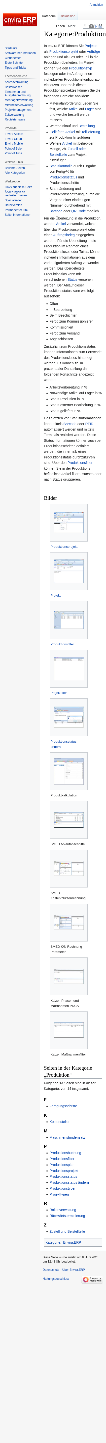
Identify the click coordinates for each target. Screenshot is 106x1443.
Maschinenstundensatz (67, 1137)
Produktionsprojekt (63, 52)
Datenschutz (51, 1270)
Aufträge (93, 52)
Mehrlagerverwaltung (19, 100)
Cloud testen (13, 58)
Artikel (73, 109)
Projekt (55, 595)
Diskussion (67, 16)
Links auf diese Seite (18, 187)
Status (72, 279)
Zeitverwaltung (14, 114)
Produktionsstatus (63, 177)
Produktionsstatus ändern (69, 1182)
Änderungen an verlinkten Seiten (16, 193)
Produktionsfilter (80, 463)
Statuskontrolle (60, 166)
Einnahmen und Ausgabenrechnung (18, 93)
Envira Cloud (13, 139)
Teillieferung (90, 132)
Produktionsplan (61, 1165)
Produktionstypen (62, 1188)
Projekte (91, 46)
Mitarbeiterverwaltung (19, 105)
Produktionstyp (80, 68)
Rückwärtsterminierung (67, 1216)
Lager (89, 109)
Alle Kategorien (15, 172)
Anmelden (96, 4)
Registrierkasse (15, 119)
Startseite (11, 48)
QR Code (78, 211)
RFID (89, 424)
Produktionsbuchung (65, 1153)
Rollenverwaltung (62, 1210)
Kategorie (52, 1242)
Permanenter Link (16, 210)
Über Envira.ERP (73, 1270)
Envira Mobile (14, 143)
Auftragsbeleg (63, 235)
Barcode (55, 211)
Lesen (56, 26)
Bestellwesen (13, 87)
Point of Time (13, 153)
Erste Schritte (14, 62)
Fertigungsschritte (63, 1106)
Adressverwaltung (16, 82)
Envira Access (14, 134)
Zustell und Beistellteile (67, 1231)
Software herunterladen (20, 53)
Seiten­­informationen (18, 215)
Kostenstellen (59, 1122)
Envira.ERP (72, 1242)
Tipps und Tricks (15, 67)
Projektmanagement (18, 109)
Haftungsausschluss (56, 1278)
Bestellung (86, 126)
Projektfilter (58, 693)
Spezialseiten (13, 200)
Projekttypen (59, 1194)
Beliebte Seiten (15, 168)
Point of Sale (13, 148)
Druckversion (13, 205)
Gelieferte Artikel (62, 132)
